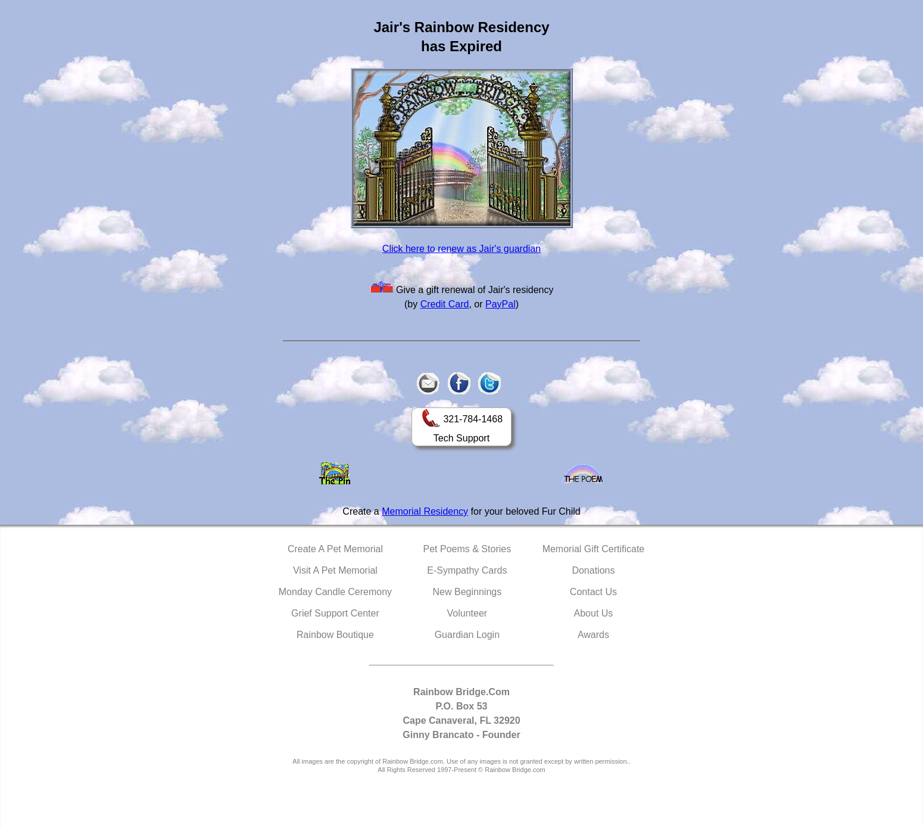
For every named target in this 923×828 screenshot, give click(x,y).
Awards (593, 635)
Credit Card (444, 304)
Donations (593, 570)
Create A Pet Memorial (335, 549)
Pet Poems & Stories (467, 549)
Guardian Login (467, 635)
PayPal (500, 304)
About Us (593, 613)
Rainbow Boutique (335, 635)
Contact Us (593, 592)
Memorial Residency (425, 511)
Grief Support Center (335, 613)
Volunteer (467, 613)
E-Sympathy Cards (467, 570)
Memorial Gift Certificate (593, 549)
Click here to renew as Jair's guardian (461, 249)
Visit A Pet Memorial (335, 570)
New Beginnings (467, 592)
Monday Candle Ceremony (335, 592)
